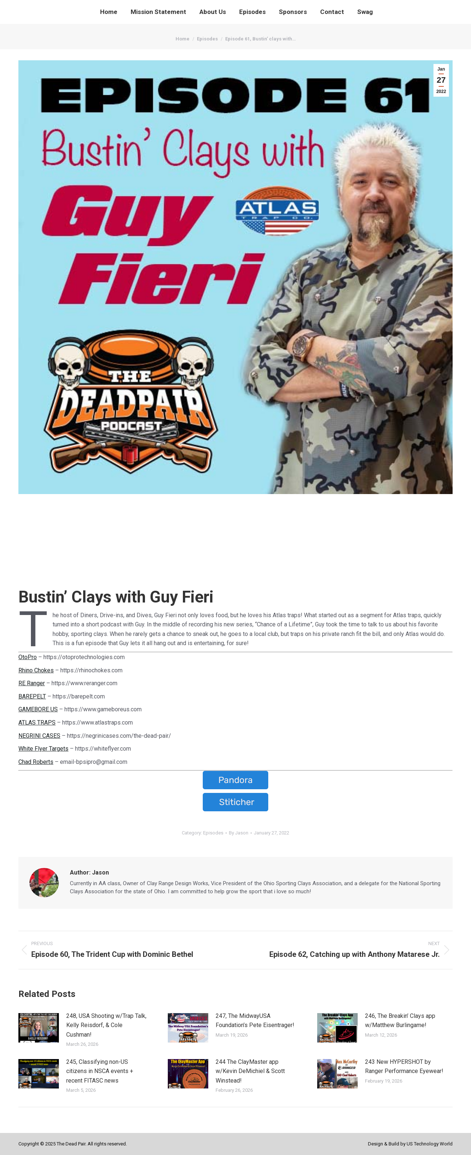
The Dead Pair (71, 1144)
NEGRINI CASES (39, 735)
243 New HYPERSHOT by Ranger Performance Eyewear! (404, 1066)
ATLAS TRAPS (37, 722)
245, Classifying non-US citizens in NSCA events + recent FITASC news (99, 1071)
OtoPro (27, 657)
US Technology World (430, 1144)
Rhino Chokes (36, 670)
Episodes (213, 833)
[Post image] (38, 1028)
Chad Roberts (35, 761)
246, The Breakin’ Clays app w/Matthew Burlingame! (400, 1020)
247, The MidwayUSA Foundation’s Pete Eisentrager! (255, 1020)
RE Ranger (31, 683)
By (238, 833)
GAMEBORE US (38, 709)
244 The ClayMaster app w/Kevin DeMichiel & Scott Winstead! (250, 1071)
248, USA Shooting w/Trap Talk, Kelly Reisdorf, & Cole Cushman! (106, 1025)
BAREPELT (32, 696)
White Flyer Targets (43, 748)
